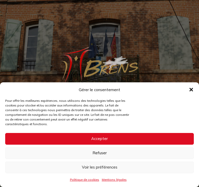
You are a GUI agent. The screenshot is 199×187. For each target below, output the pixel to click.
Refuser (100, 152)
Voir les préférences (99, 167)
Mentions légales (114, 180)
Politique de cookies (84, 180)
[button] (191, 89)
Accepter (99, 138)
